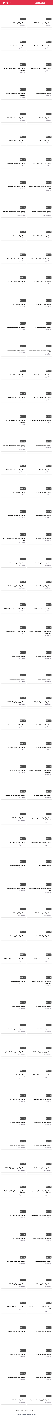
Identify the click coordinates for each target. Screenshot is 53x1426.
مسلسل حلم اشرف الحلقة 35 (16, 1377)
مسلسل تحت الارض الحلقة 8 (17, 936)
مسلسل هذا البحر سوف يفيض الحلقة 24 (40, 351)
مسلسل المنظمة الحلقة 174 (17, 865)
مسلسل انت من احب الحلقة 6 (42, 913)
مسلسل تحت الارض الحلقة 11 (42, 397)
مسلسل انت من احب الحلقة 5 (42, 1122)
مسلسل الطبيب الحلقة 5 (18, 492)
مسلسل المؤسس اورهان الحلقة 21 (40, 420)
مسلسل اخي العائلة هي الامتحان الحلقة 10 (41, 982)
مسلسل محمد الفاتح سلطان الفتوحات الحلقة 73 (40, 771)
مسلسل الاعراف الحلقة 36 (17, 1099)
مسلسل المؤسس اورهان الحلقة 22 (40, 68)
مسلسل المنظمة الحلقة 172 (43, 1261)
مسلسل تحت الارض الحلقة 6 (43, 1377)
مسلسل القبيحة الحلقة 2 (44, 492)
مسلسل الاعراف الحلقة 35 (17, 1215)
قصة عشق (34, 1411)
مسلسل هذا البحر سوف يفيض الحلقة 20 (40, 1308)
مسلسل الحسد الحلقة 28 (43, 445)
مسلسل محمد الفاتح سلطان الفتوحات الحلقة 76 (14, 212)
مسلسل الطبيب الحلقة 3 (44, 865)
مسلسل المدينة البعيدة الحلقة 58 (15, 118)
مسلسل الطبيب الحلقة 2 (18, 1006)
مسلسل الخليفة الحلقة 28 (17, 375)
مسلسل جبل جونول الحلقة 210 (16, 281)
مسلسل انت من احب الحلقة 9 (42, 375)
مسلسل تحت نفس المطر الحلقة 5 (41, 1238)
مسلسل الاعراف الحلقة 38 (43, 936)
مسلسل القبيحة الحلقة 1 (18, 656)
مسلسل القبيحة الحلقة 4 (44, 141)
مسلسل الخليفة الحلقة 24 (17, 1122)
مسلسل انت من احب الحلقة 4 (16, 1331)
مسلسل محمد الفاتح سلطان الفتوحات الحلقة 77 (14, 69)
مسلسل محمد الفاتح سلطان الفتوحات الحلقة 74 (40, 632)
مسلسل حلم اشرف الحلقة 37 (42, 959)
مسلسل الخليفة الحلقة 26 (43, 747)
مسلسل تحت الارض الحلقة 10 (16, 586)
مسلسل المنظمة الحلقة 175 (17, 679)
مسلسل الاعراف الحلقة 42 (43, 538)
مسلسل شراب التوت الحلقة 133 (16, 186)
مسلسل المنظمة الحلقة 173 (43, 1029)
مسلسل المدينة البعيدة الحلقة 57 (41, 259)
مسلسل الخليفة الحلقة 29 (17, 23)
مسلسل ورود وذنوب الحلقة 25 (16, 163)
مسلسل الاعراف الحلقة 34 (43, 1331)
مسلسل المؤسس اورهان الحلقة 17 (14, 1168)
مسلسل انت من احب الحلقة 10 (42, 23)
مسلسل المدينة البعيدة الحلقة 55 (15, 631)
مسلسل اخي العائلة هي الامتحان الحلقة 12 (15, 421)
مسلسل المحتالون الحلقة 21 (43, 1284)
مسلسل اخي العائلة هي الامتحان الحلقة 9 (41, 1192)
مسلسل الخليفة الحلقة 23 (43, 1354)
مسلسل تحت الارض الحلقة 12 (42, 46)
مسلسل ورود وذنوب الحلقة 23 (16, 515)
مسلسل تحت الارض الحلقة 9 (17, 770)
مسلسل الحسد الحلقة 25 (17, 1400)
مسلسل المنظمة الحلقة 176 (43, 515)
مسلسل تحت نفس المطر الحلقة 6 (15, 1029)
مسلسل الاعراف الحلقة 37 (43, 1006)
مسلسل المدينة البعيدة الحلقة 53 (41, 1215)
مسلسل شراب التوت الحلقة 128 (16, 1307)
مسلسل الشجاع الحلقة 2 (18, 236)
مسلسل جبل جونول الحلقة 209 (42, 1075)
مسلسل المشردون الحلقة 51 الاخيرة (40, 1400)
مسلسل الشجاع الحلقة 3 (44, 118)
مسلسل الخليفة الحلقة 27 (43, 586)
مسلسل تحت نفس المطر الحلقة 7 (41, 702)
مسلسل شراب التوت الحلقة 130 (16, 888)
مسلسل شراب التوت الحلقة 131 (42, 563)
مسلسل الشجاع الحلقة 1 (44, 470)
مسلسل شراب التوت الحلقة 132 (16, 350)
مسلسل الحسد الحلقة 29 (43, 93)
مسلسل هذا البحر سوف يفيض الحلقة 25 (40, 187)
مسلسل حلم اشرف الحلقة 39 (42, 609)
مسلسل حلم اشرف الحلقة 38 (42, 795)
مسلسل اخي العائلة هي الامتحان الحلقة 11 (41, 819)
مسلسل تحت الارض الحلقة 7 (17, 1145)
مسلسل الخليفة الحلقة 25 (17, 913)
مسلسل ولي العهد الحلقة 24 (16, 1354)
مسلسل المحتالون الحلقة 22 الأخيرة (15, 1052)
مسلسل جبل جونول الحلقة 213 (42, 236)
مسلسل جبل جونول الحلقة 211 (42, 281)
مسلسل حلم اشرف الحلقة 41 (16, 46)
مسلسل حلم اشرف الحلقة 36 (42, 1168)
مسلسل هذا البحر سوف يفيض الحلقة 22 (40, 889)
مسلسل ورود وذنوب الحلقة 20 (16, 1284)
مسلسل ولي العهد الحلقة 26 (16, 747)
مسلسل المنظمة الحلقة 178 (17, 141)
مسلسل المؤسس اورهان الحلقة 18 (14, 959)
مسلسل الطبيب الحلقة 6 (18, 304)
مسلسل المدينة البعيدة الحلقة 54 (41, 843)
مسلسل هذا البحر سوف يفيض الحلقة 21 (14, 1076)
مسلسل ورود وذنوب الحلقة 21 (42, 1052)
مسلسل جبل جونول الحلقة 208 (16, 1261)
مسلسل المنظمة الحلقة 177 (43, 327)
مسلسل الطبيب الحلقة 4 (44, 679)
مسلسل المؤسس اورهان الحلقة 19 (14, 795)
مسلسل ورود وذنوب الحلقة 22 (16, 702)
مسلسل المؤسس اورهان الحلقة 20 (14, 609)
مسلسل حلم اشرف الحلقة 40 (16, 397)
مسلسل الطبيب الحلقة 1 (18, 1238)
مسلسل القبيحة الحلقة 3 (44, 304)
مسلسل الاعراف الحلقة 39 (17, 843)
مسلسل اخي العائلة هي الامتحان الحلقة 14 (15, 94)
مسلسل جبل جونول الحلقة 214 (42, 163)
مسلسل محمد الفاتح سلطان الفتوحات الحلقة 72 (14, 1192)
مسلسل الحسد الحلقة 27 (17, 818)
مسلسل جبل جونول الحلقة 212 (16, 259)
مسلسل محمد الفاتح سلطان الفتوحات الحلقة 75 (14, 446)
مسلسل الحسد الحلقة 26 (17, 981)
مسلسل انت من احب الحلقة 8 (16, 563)
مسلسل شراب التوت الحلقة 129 (42, 1099)
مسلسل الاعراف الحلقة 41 (43, 656)
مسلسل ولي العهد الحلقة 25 (42, 1145)
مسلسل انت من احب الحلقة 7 (16, 725)
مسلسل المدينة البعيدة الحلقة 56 (15, 470)
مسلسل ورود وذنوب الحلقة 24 (16, 327)
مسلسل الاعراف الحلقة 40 (43, 725)
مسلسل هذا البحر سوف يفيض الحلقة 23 (14, 539)
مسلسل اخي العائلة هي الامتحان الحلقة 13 (41, 212)
